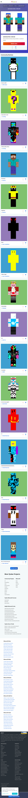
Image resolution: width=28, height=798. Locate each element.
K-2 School (17, 771)
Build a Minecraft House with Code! (11, 614)
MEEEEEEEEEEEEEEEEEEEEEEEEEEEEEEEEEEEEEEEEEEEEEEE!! (8, 465)
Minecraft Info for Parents (9, 619)
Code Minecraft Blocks (8, 692)
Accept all (15, 793)
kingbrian (3, 210)
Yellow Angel (3, 274)
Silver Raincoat (5, 563)
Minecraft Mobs (4, 767)
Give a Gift (17, 748)
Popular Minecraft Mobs (8, 666)
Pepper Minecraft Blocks (8, 690)
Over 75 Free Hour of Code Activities (11, 632)
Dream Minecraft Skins (8, 652)
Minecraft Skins (4, 764)
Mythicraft (6, 601)
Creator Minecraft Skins (8, 649)
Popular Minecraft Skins (8, 647)
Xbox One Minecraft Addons (9, 707)
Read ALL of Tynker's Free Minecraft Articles (12, 620)
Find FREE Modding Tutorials (9, 616)
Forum (2, 756)
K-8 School (17, 772)
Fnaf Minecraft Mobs (8, 664)
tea (2, 338)
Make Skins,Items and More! (9, 608)
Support (2, 748)
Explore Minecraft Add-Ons (9, 613)
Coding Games (4, 761)
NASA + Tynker (7, 629)
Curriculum (17, 746)
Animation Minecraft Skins (9, 654)
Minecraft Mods (4, 772)
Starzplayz (3, 370)
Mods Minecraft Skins (8, 644)
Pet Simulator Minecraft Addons (10, 705)
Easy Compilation (5, 244)
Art (5, 580)
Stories (6, 591)
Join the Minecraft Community (10, 611)
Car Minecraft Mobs (7, 669)
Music (6, 593)
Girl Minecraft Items (7, 726)
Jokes (5, 583)
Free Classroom (18, 764)
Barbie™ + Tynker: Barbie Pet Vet (10, 627)
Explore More (14, 568)
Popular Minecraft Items (8, 719)
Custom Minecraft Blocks (8, 681)
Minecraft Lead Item (7, 714)
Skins (16, 5)
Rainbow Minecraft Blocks (9, 688)
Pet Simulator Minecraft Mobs (9, 670)
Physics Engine (7, 585)
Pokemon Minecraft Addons (9, 708)
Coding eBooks (4, 755)
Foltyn (2, 529)
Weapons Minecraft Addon (9, 701)
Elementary (17, 765)
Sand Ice (4, 340)
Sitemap (2, 753)
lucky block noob (4, 114)
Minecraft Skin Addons (8, 702)
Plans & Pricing (18, 753)
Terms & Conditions (4, 784)
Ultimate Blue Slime (5, 146)
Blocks (17, 582)
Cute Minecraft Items (8, 728)
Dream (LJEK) (3, 82)
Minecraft (11, 5)
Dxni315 (4, 180)
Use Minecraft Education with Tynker (11, 617)
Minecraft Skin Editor (5, 765)
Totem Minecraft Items (8, 722)
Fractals (6, 586)
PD (15, 775)
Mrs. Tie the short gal (5, 561)
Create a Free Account (14, 796)
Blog (2, 745)
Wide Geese (4, 84)
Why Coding (17, 751)
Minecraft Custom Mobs (8, 675)
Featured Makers (18, 752)
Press (2, 749)
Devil (2, 242)
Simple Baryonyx (5, 435)
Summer (16, 756)
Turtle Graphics (7, 594)
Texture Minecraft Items (8, 723)
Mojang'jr (4, 308)
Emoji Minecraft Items (8, 720)
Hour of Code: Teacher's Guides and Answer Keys (13, 633)
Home (6, 5)
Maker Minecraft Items (8, 717)
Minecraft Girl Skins (7, 655)
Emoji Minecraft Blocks (8, 687)
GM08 (3, 371)
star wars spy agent (5, 402)
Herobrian (3, 178)
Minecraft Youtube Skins (8, 646)
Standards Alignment (19, 774)
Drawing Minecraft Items (8, 725)
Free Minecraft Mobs (8, 673)
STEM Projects (17, 778)
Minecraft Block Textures (8, 684)
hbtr (2, 497)
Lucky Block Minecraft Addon (9, 699)
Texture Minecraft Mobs (8, 663)
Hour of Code (3, 775)
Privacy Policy (4, 785)
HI (1, 433)
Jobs (2, 751)
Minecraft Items (4, 771)
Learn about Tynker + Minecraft (14, 8)
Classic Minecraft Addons (8, 710)
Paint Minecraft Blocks (8, 682)
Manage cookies (5, 793)
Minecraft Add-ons (4, 770)
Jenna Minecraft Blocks (8, 693)
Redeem (16, 749)
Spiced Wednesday (6, 531)
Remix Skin (14, 43)
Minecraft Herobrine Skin (8, 657)
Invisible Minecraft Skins (8, 643)
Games (6, 589)
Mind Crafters (7, 603)
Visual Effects (7, 582)
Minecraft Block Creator (8, 679)
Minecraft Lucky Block (8, 685)
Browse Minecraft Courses (9, 610)
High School (17, 768)
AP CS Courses (18, 770)
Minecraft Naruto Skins (8, 650)
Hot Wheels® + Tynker (8, 630)
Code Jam (3, 774)
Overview (17, 745)
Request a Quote (18, 779)
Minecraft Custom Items (8, 716)
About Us (3, 746)
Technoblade (3, 306)
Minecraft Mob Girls (7, 667)
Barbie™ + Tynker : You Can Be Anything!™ (12, 626)
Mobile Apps (3, 752)
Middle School (17, 767)
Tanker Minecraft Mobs (8, 672)
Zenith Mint (4, 403)
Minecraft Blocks (4, 768)
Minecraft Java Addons (8, 704)
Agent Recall (7, 600)
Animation (6, 588)
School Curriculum (18, 763)
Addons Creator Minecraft (9, 698)
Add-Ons (17, 583)
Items (17, 585)
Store (2, 757)
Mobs (17, 586)
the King (4, 116)
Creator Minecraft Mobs (8, 661)
